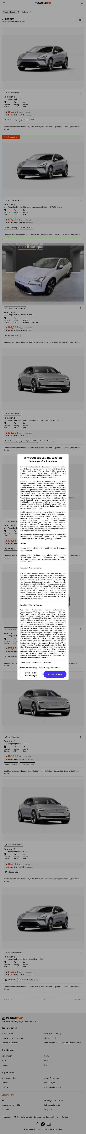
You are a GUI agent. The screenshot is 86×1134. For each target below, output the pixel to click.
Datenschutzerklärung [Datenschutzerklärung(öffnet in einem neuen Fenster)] (28, 667)
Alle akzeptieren (55, 674)
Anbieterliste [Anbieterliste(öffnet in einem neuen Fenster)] (55, 667)
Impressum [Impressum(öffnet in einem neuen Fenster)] (43, 667)
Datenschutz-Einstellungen (31, 674)
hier (40, 508)
